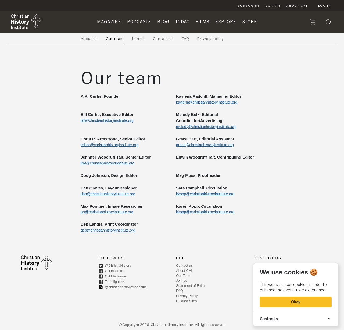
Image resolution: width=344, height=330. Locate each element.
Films (202, 21)
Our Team (183, 276)
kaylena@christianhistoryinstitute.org (206, 102)
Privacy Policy (187, 296)
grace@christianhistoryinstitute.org (205, 145)
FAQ (185, 38)
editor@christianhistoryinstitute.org (109, 145)
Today (182, 21)
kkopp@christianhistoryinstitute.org (205, 194)
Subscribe (248, 6)
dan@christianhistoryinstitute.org (108, 194)
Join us (138, 38)
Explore (225, 21)
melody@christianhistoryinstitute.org (206, 126)
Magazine (109, 21)
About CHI (296, 6)
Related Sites (186, 301)
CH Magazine (112, 276)
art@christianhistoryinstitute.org (107, 212)
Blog (163, 21)
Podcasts (139, 21)
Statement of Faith (190, 286)
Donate (273, 6)
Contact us (163, 38)
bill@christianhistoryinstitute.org (107, 120)
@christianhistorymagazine (123, 287)
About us (89, 38)
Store (249, 21)
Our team (115, 38)
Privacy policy (210, 38)
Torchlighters (112, 282)
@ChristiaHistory (115, 266)
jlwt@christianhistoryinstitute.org (107, 163)
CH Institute (111, 271)
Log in (324, 6)
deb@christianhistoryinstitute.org (108, 230)
